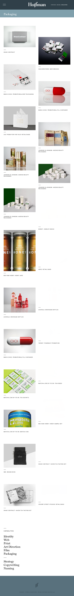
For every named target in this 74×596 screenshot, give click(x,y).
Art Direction (12, 546)
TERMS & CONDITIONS (31, 592)
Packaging (10, 553)
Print (7, 543)
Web (6, 540)
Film (7, 550)
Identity (9, 536)
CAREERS (21, 592)
